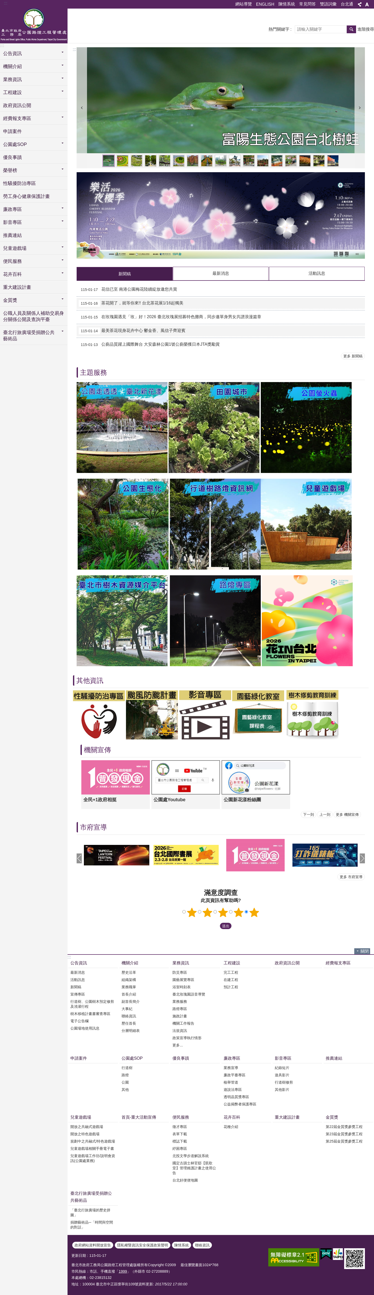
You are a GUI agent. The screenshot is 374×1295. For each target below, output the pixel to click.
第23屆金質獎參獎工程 (344, 1134)
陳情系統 (286, 4)
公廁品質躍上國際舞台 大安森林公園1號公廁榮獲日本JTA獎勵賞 (149, 344)
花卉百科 (232, 1117)
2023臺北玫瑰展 (262, 160)
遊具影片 (282, 1075)
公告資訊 (78, 963)
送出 (215, 926)
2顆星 (207, 912)
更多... (177, 1045)
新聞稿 (75, 987)
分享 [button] (360, 4)
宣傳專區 (77, 994)
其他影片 (282, 1089)
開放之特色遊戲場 (84, 1134)
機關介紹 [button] (12, 66)
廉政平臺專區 (234, 1075)
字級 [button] (367, 4)
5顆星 (254, 912)
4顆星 (239, 912)
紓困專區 (179, 1148)
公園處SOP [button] (15, 144)
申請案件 (12, 131)
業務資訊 (180, 963)
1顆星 (192, 912)
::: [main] (74, 49)
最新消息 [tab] (220, 273)
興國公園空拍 (318, 160)
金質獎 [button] (10, 300)
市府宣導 (93, 827)
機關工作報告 (183, 1023)
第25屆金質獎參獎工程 (344, 1141)
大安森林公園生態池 (192, 160)
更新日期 (78, 1255)
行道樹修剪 (284, 1082)
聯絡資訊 (129, 1016)
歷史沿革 (129, 972)
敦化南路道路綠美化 (150, 160)
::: (5, 3)
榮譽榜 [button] (10, 170)
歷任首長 (129, 1023)
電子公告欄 (79, 1021)
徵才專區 (179, 1127)
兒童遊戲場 (80, 1117)
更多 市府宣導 (351, 877)
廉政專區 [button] (12, 209)
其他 (125, 1089)
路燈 (125, 1075)
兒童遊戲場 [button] (14, 248)
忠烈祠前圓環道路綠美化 (178, 160)
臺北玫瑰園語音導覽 (188, 994)
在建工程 (231, 980)
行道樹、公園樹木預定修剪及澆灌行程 (92, 1004)
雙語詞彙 (328, 4)
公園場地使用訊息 (84, 1028)
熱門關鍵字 (279, 29)
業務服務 (179, 1001)
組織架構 (129, 980)
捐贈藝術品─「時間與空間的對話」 (91, 1224)
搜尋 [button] (351, 29)
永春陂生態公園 (136, 160)
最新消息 (77, 972)
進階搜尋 (365, 29)
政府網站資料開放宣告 (93, 1245)
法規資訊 (179, 1031)
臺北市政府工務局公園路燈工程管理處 (34, 25)
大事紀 (127, 1009)
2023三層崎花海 (276, 160)
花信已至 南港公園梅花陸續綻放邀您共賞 (128, 289)
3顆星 (223, 912)
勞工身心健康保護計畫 (26, 196)
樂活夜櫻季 (304, 160)
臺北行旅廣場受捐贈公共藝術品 (91, 1197)
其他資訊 (89, 680)
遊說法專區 (233, 1089)
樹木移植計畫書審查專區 (90, 1014)
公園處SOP (132, 1058)
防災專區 (179, 972)
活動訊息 (77, 980)
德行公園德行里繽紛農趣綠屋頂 (290, 160)
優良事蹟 (12, 157)
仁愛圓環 (220, 160)
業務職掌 (129, 987)
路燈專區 (179, 1009)
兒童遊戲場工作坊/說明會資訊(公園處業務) (92, 1158)
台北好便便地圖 (185, 1180)
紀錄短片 (282, 1068)
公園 (125, 1082)
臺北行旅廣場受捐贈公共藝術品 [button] (29, 335)
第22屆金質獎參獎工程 (344, 1127)
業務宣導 (231, 1068)
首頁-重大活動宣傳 (139, 1117)
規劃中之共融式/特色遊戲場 (92, 1141)
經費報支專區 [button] (17, 118)
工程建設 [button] (12, 92)
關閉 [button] (364, 951)
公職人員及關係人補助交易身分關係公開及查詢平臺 (33, 316)
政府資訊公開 (17, 105)
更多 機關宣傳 (347, 814)
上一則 (82, 107)
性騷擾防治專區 (19, 183)
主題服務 (93, 372)
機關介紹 (130, 963)
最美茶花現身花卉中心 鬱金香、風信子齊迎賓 (132, 331)
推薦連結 (12, 235)
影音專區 (283, 1058)
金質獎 (332, 1117)
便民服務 (180, 1117)
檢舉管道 (231, 1082)
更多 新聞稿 (353, 356)
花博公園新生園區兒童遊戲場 (234, 160)
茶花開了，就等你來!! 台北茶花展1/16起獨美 (131, 303)
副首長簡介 (131, 1001)
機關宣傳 (97, 749)
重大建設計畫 (17, 287)
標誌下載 (179, 1141)
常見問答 (307, 4)
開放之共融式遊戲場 (86, 1127)
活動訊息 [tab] (317, 273)
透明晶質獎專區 (236, 1097)
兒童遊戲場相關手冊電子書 (92, 1148)
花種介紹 (231, 1127)
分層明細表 (131, 1031)
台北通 (347, 4)
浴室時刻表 (181, 987)
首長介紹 (129, 994)
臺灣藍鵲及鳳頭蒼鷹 (164, 160)
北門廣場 (333, 160)
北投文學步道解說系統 (190, 1156)
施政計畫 (179, 1016)
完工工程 (231, 972)
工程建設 (232, 963)
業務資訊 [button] (12, 79)
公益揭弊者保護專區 (240, 1104)
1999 (123, 1271)
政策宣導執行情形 (187, 1038)
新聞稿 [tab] (124, 274)
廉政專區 (232, 1058)
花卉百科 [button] (12, 274)
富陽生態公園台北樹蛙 (108, 160)
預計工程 (231, 987)
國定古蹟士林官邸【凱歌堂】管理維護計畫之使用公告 (194, 1168)
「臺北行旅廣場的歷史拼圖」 (90, 1212)
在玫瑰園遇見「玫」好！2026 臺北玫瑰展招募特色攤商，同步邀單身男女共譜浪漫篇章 (170, 317)
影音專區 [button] (12, 222)
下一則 (360, 107)
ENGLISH (265, 4)
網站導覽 (243, 4)
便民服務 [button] (12, 261)
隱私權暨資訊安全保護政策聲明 (142, 1245)
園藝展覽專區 (183, 980)
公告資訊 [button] (12, 53)
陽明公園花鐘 (122, 160)
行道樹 (127, 1068)
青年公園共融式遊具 (248, 160)
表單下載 (179, 1134)
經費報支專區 (338, 963)
